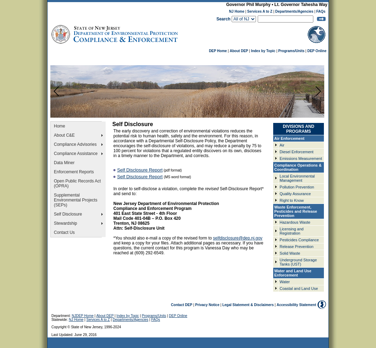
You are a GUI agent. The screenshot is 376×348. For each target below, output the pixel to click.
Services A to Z (259, 11)
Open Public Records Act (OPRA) (77, 183)
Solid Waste (290, 253)
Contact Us (64, 232)
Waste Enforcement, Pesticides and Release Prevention (295, 211)
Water (285, 282)
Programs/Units (291, 51)
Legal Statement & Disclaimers (248, 305)
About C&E (65, 135)
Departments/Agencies (294, 11)
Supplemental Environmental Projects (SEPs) (75, 200)
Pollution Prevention (297, 187)
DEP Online (316, 51)
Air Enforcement (289, 138)
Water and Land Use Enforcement (292, 273)
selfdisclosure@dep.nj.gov (237, 238)
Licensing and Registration (291, 231)
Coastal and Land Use (299, 288)
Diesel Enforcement (296, 152)
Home (59, 126)
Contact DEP (182, 305)
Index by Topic (263, 51)
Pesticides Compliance (299, 240)
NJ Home (236, 11)
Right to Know (291, 200)
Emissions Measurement (301, 158)
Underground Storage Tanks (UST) (298, 262)
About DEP (239, 51)
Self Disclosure (68, 214)
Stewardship (65, 223)
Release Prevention (296, 246)
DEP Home (218, 51)
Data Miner (64, 162)
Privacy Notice (207, 305)
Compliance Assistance (76, 153)
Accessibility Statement (296, 305)
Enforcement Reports (74, 171)
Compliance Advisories (75, 144)
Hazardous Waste (295, 222)
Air (282, 145)
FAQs (320, 11)
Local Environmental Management (297, 178)
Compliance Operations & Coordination (297, 167)
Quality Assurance (295, 194)
